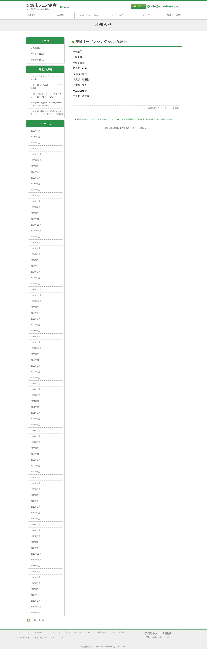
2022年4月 (35, 389)
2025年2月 (35, 207)
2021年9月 (35, 413)
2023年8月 (35, 313)
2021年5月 (35, 430)
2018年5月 (35, 589)
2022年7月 (35, 372)
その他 (34, 48)
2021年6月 (35, 424)
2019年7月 (35, 513)
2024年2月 (35, 278)
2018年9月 (35, 565)
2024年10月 (36, 231)
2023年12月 (36, 289)
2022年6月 (35, 377)
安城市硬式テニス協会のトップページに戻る (127, 128)
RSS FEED (38, 620)
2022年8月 (35, 366)
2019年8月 (35, 507)
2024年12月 (36, 219)
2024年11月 (36, 225)
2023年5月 (35, 330)
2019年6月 (35, 518)
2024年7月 (35, 248)
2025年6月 (35, 184)
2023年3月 (35, 342)
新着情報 (35, 60)
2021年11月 (36, 407)
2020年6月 (35, 466)
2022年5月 (35, 383)
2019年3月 (35, 536)
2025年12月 (36, 148)
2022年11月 (36, 354)
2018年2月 (35, 601)
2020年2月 (35, 483)
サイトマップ (58, 638)
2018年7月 (35, 577)
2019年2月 (35, 542)
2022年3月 (35, 395)
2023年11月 (36, 295)
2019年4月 (35, 530)
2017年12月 (36, 607)
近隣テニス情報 (174, 15)
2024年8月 (35, 242)
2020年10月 (36, 454)
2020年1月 (35, 489)
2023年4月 (35, 336)
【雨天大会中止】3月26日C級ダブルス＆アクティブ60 (97, 119)
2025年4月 (35, 195)
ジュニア (146, 15)
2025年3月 (35, 201)
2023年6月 (35, 325)
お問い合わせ (24, 638)
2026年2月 (35, 142)
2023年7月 (35, 319)
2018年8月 (35, 571)
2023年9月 (35, 307)
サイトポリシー (41, 638)
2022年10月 (36, 360)
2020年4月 (35, 471)
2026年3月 (35, 137)
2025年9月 (35, 166)
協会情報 (32, 15)
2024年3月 (35, 272)
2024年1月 (35, 283)
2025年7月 (35, 178)
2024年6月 (35, 254)
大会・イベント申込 (89, 15)
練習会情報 (101, 632)
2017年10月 (36, 612)
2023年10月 (36, 301)
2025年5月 (35, 189)
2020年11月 (36, 448)
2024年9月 (35, 236)
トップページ (24, 632)
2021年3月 (35, 442)
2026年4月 (35, 131)
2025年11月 (36, 154)
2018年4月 (35, 595)
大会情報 (60, 15)
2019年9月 (35, 501)
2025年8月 (35, 172)
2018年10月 (36, 560)
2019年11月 (36, 495)
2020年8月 (35, 460)
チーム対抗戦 (117, 15)
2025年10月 (36, 160)
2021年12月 (36, 401)
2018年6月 (35, 583)
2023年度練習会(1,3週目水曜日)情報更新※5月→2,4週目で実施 (146, 119)
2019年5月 (35, 524)
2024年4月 (35, 266)
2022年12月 (36, 348)
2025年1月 (35, 213)
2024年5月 (35, 260)
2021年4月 (35, 436)
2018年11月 (36, 554)
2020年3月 (35, 477)
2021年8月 (35, 419)
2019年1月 (35, 548)
